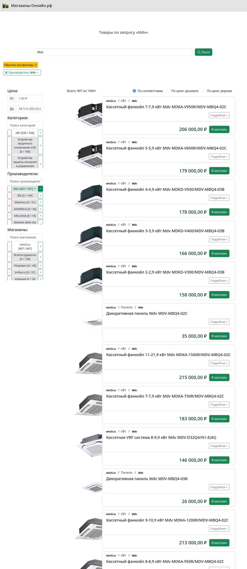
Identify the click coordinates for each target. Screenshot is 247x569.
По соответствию (150, 91)
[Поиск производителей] (25, 181)
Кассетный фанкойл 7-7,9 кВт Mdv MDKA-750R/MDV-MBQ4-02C (165, 396)
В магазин (219, 129)
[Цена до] (29, 108)
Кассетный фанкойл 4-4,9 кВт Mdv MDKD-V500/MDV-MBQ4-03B (165, 189)
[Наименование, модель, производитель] (113, 52)
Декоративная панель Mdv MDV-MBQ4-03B (147, 478)
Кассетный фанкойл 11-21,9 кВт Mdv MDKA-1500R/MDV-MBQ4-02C (168, 354)
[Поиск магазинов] (25, 237)
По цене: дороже (219, 91)
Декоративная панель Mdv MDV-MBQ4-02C (146, 313)
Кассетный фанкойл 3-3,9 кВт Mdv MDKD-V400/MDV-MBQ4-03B (165, 230)
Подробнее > (219, 115)
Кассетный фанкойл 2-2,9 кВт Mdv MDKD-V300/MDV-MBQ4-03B (165, 272)
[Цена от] (29, 98)
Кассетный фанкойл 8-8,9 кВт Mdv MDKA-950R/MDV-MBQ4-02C (165, 561)
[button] (96, 115)
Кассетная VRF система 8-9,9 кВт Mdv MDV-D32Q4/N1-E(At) (161, 437)
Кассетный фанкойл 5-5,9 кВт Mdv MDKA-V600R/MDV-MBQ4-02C (166, 148)
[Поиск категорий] (25, 125)
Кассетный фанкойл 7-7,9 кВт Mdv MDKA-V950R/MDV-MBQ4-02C (166, 106)
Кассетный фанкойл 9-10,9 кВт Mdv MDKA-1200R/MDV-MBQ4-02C (167, 520)
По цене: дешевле (184, 91)
